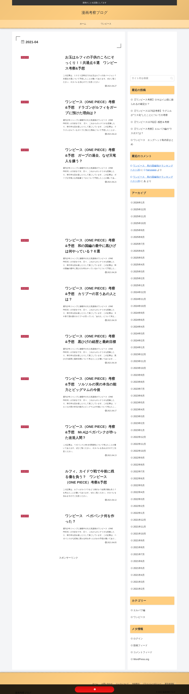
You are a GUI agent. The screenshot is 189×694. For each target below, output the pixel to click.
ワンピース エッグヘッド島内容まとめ (152, 142)
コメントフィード (142, 652)
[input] (152, 78)
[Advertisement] (68, 211)
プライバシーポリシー (153, 683)
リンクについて (124, 683)
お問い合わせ (110, 683)
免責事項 (137, 683)
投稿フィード (140, 645)
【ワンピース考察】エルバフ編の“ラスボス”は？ (151, 131)
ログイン (138, 638)
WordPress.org (141, 659)
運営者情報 (169, 683)
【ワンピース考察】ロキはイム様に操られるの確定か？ (152, 101)
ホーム (99, 683)
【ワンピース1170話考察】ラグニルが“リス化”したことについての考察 (151, 113)
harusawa (151, 170)
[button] (171, 78)
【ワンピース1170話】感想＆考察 (151, 122)
